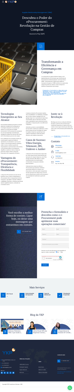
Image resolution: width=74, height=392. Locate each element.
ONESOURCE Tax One (24, 364)
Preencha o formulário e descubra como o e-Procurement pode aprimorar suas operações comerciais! (54, 218)
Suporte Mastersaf (23, 369)
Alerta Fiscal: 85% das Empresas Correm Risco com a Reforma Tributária (39, 333)
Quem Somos (41, 367)
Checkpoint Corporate (24, 367)
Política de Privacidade (42, 372)
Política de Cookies (42, 369)
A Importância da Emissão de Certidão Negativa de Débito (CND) (64, 333)
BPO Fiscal (22, 372)
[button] (70, 388)
